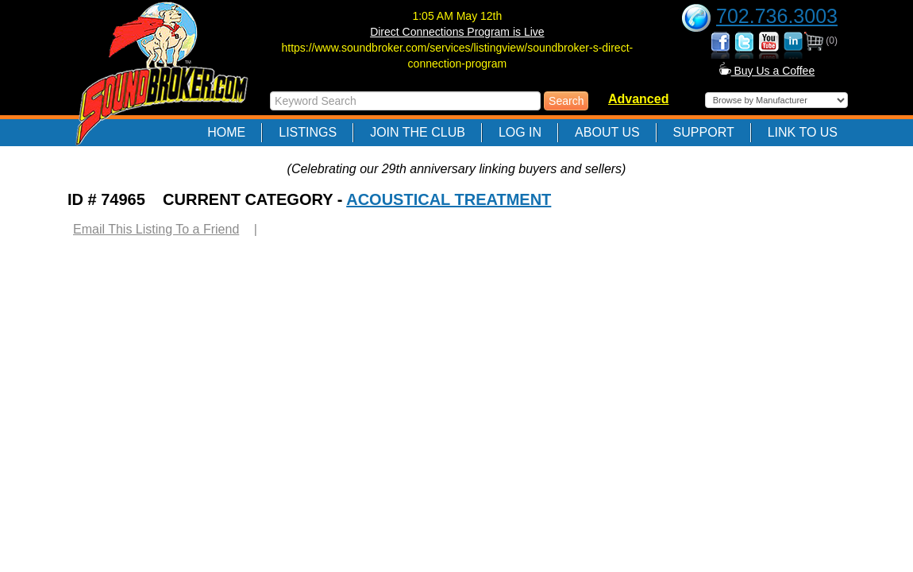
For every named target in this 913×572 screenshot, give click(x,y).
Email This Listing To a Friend (156, 229)
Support (703, 132)
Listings (308, 132)
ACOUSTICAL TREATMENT (448, 199)
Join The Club (417, 132)
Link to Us (803, 132)
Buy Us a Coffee (767, 70)
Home (226, 132)
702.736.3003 (777, 16)
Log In (520, 132)
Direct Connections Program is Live (457, 31)
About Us (607, 132)
